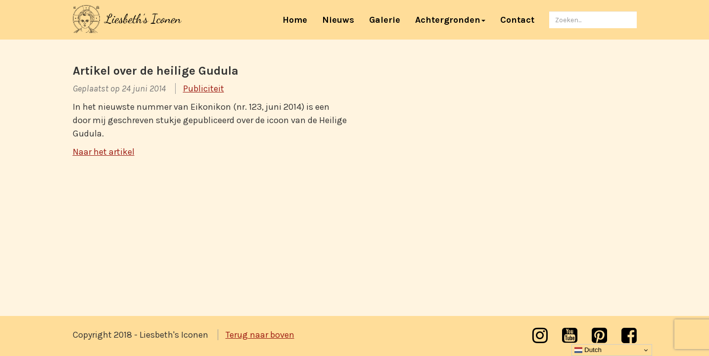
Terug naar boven (260, 334)
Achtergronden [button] (450, 19)
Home (299, 19)
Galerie (384, 19)
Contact (517, 19)
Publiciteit (203, 88)
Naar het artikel (104, 151)
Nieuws (338, 19)
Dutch (588, 350)
